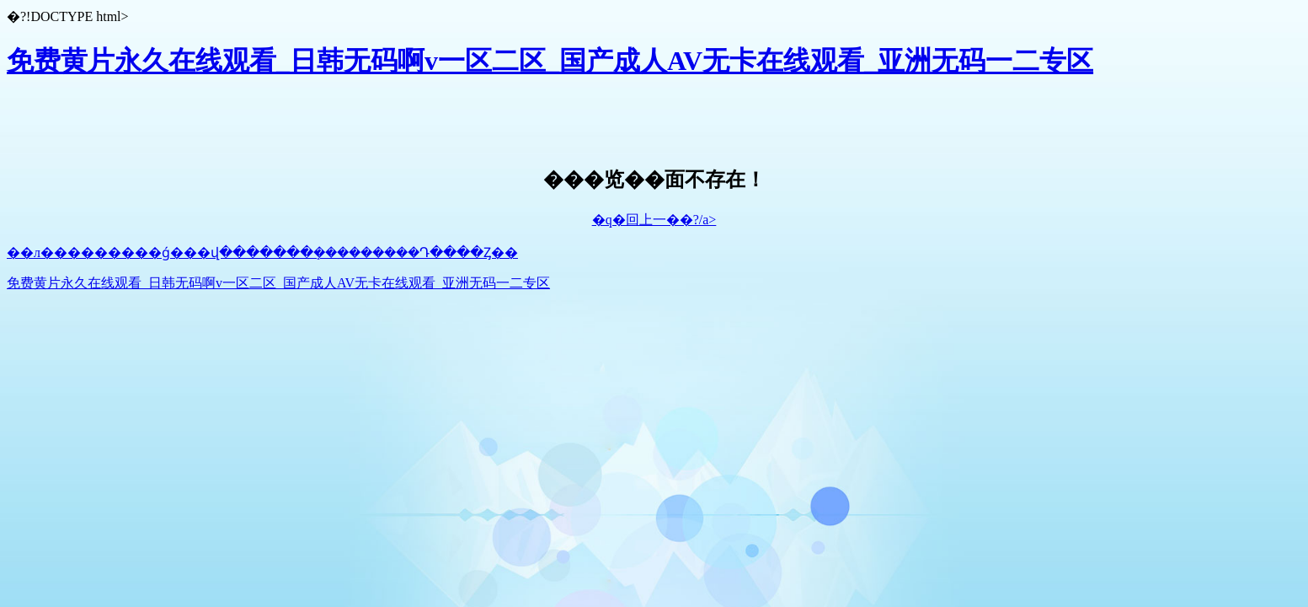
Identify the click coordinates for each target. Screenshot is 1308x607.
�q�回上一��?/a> (654, 219)
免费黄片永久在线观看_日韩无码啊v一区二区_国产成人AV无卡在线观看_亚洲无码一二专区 (550, 61)
